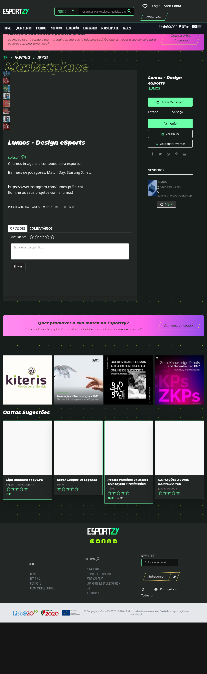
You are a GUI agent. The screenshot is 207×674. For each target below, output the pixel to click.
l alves (111, 540)
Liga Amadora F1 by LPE (24, 531)
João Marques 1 (167, 540)
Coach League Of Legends (77, 531)
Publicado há (18, 258)
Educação (72, 28)
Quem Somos (24, 28)
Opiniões (17, 280)
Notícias (56, 28)
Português (166, 641)
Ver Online (170, 134)
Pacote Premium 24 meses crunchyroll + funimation (128, 533)
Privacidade (93, 620)
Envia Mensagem (170, 102)
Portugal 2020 (94, 630)
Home (7, 28)
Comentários (40, 280)
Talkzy (127, 28)
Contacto (35, 635)
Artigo (62, 11)
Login (156, 6)
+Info (170, 123)
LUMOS (154, 88)
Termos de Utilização (98, 625)
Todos (147, 647)
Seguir (166, 204)
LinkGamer (90, 28)
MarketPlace (110, 28)
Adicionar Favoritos (170, 144)
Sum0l (60, 536)
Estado (153, 112)
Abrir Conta (172, 6)
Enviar (18, 318)
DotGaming (92, 644)
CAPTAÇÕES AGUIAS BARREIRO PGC (173, 533)
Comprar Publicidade (42, 639)
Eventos (41, 28)
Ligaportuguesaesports (20, 536)
